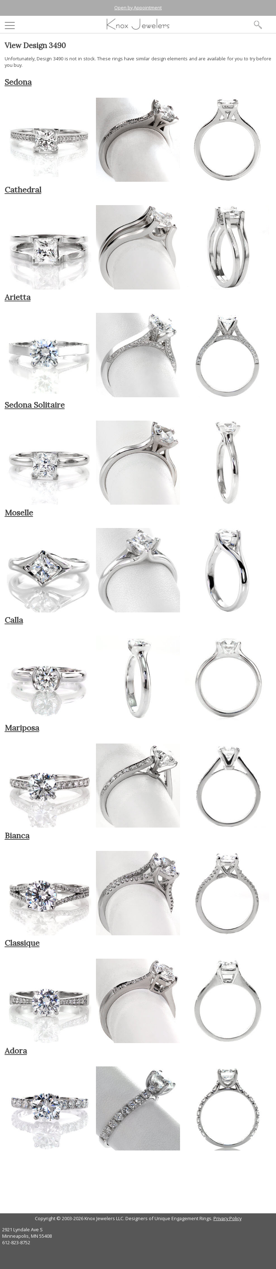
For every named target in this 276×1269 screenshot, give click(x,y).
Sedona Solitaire (35, 405)
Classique (22, 943)
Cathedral (23, 190)
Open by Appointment (138, 7)
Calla (14, 620)
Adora (16, 1051)
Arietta (18, 297)
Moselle (19, 513)
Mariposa (22, 728)
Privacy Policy (227, 1218)
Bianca (17, 835)
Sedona (18, 82)
